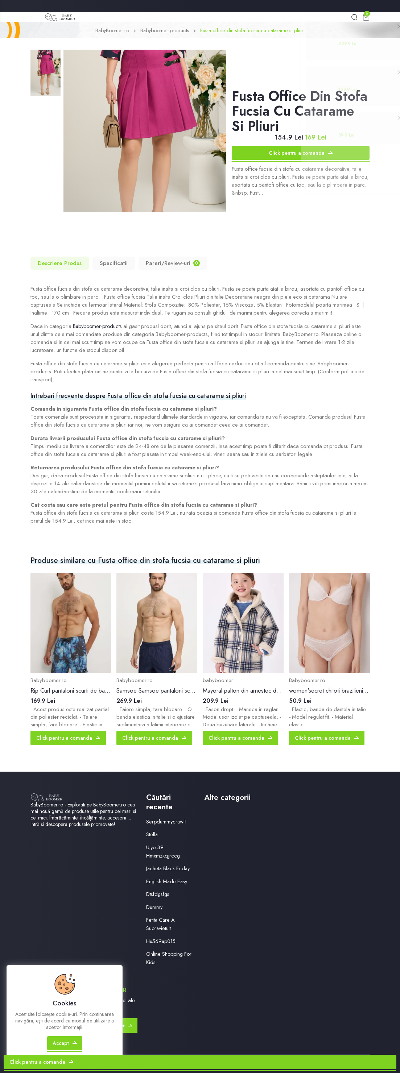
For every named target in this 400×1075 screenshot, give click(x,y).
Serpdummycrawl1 (167, 823)
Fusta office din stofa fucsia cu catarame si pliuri (255, 32)
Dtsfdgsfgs (158, 896)
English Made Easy (167, 883)
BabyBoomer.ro (108, 32)
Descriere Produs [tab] (60, 264)
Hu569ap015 (162, 943)
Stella (152, 836)
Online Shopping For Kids (169, 959)
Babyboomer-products (163, 32)
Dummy (154, 909)
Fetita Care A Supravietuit (161, 926)
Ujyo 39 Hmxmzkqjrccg (163, 853)
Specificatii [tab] (114, 264)
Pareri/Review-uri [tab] (173, 264)
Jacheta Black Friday (168, 870)
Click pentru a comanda (301, 154)
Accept (65, 1051)
